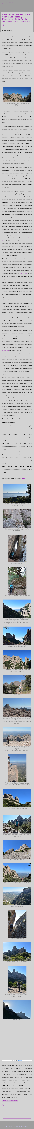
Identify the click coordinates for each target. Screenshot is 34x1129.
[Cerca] (31, 3)
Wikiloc (20, 1060)
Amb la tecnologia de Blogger (17, 1126)
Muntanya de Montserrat (10, 1100)
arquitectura (5, 350)
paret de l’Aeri (23, 273)
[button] (3, 25)
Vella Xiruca (9, 3)
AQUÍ (23, 478)
